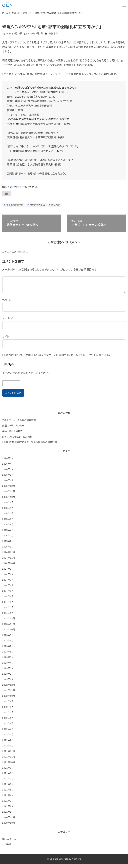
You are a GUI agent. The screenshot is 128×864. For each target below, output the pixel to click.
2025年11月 (8, 491)
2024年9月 (8, 569)
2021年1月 (8, 812)
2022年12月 (8, 685)
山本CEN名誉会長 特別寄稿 (17, 436)
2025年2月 (8, 541)
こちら (15, 187)
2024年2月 (8, 607)
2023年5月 (8, 657)
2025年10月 (8, 497)
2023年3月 (8, 668)
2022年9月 (8, 701)
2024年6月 (8, 585)
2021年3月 (8, 801)
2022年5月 (8, 723)
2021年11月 (8, 756)
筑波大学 (55, 205)
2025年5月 (8, 524)
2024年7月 (8, 580)
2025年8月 (8, 508)
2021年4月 (8, 795)
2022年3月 (8, 734)
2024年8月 (8, 574)
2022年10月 (8, 696)
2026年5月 (8, 458)
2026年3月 (8, 469)
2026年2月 (8, 475)
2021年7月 (8, 778)
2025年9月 (8, 502)
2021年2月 (8, 806)
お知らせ (53, 33)
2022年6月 (8, 718)
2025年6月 (8, 519)
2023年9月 (8, 635)
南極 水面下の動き (12, 431)
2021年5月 (8, 789)
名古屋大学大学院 (14, 205)
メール (7, 318)
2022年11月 (8, 690)
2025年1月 (8, 546)
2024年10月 (8, 563)
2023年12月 (8, 618)
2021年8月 (8, 773)
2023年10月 (8, 629)
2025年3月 (8, 535)
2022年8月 (8, 707)
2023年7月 (8, 646)
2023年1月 (8, 679)
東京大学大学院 (37, 205)
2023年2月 (8, 674)
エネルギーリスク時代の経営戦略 (19, 420)
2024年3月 (8, 602)
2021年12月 (8, 751)
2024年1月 (8, 613)
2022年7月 (8, 712)
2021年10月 (8, 762)
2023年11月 (8, 624)
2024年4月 (8, 596)
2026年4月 (8, 464)
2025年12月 (8, 486)
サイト (5, 336)
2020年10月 (8, 823)
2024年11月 (8, 558)
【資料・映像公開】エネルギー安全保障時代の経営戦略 (29, 442)
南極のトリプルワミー (13, 425)
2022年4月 (8, 729)
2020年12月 (8, 817)
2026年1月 (8, 480)
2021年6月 (8, 784)
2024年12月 (8, 552)
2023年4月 (8, 663)
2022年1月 (8, 745)
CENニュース (9, 839)
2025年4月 (8, 530)
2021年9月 (8, 768)
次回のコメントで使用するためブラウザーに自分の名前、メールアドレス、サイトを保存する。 (58, 355)
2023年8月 (8, 640)
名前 (6, 299)
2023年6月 (8, 651)
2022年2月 (8, 740)
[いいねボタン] (6, 193)
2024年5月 (8, 591)
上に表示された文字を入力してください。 (26, 373)
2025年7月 (8, 513)
